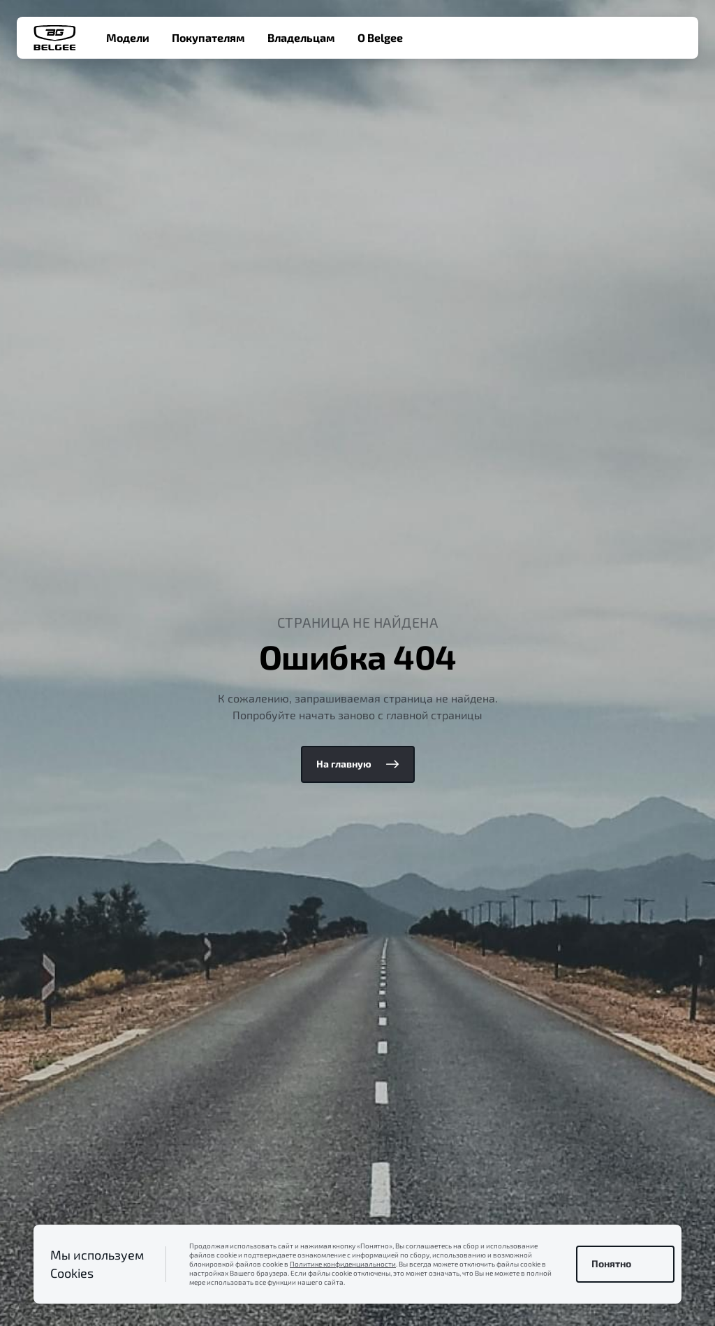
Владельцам (301, 37)
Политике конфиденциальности (343, 1264)
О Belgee (380, 37)
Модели (127, 37)
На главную (357, 764)
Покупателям (208, 37)
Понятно (625, 1264)
